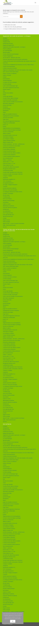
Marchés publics (6, 52)
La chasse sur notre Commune (10, 82)
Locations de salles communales (10, 100)
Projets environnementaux (9, 66)
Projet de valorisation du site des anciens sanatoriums (15, 59)
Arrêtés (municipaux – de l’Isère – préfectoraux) (13, 144)
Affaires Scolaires (7, 133)
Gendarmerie (6, 209)
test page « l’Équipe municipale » (10, 184)
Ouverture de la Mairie (8, 117)
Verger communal (7, 75)
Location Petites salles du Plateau (10, 98)
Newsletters (6, 110)
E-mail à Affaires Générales (9, 149)
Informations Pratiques (8, 137)
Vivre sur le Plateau (7, 198)
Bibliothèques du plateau (8, 205)
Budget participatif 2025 (8, 45)
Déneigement (6, 40)
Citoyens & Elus (6, 41)
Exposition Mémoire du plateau (10, 207)
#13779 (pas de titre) (8, 212)
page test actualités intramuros (10, 114)
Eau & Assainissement (8, 158)
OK (12, 621)
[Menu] (35, 2)
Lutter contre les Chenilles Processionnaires (13, 101)
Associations (6, 202)
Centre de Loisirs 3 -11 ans (9, 163)
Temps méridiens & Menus (9, 140)
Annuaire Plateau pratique (9, 200)
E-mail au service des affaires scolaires (11, 152)
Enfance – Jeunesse (7, 160)
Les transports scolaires (8, 138)
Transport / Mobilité (7, 175)
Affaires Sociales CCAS (8, 142)
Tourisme (5, 186)
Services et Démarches (8, 131)
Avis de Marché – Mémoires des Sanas (11, 57)
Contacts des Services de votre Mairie (11, 145)
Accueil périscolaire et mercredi (10, 135)
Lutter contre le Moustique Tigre (10, 85)
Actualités (5, 38)
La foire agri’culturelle (8, 96)
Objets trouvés (6, 220)
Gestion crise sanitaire (8, 92)
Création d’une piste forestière (10, 68)
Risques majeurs (6, 89)
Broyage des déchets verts (9, 168)
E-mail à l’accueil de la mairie (9, 151)
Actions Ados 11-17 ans (8, 161)
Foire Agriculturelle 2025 (8, 214)
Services (5, 227)
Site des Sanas (6, 195)
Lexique (4, 218)
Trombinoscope (6, 197)
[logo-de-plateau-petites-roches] (16, 2)
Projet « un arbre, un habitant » (10, 73)
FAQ (4, 91)
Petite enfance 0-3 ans (8, 165)
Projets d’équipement (8, 55)
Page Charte (6, 119)
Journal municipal (6, 108)
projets (4, 126)
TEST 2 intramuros (7, 181)
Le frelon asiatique (7, 84)
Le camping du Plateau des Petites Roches (12, 191)
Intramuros (5, 107)
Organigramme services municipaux (11, 115)
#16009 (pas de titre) (8, 43)
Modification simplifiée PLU (9, 179)
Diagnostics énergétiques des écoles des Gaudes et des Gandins (17, 70)
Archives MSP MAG (7, 105)
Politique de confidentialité (9, 122)
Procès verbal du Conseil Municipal (10, 54)
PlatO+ (4, 112)
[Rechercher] (13, 16)
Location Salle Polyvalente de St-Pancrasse (12, 172)
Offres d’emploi (6, 221)
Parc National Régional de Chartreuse (11, 121)
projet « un (5, 124)
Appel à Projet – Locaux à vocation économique (13, 223)
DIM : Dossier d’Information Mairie (10, 71)
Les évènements (7, 211)
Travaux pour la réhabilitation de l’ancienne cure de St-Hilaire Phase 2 (18, 64)
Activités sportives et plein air (9, 188)
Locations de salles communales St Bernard (13, 174)
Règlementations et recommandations (11, 128)
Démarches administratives (9, 147)
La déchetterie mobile (8, 170)
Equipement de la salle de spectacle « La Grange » (14, 47)
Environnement (6, 78)
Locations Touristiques (8, 193)
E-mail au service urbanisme (9, 154)
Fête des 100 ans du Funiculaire (10, 190)
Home (4, 94)
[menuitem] (35, 2)
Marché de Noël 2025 (8, 216)
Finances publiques (7, 48)
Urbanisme (5, 177)
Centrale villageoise (7, 80)
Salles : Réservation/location (9, 225)
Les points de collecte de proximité (11, 167)
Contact (4, 77)
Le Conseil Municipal (7, 50)
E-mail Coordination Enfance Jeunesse (11, 156)
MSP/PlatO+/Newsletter (8, 103)
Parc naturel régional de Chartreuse (11, 87)
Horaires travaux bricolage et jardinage (12, 130)
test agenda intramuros (8, 182)
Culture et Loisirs (7, 204)
